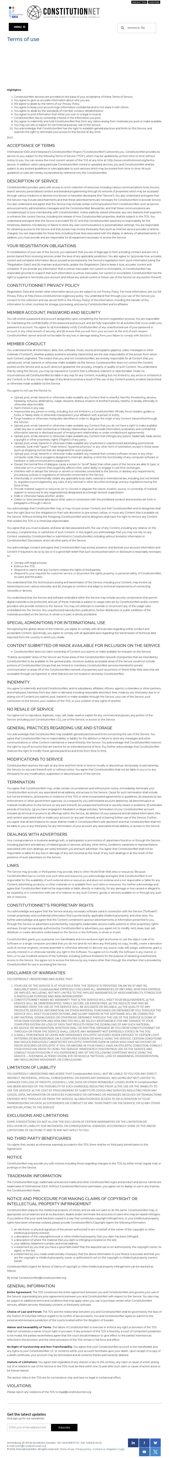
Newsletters (139, 2)
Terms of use (67, 1449)
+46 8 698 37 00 (70, 1442)
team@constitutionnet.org (30, 1446)
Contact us (99, 1449)
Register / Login (115, 1449)
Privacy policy (83, 1449)
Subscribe (154, 2)
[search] (136, 28)
